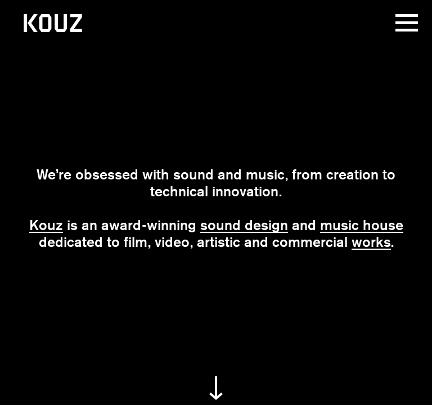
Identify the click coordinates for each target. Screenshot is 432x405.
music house (361, 225)
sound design (244, 225)
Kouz (46, 225)
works (371, 241)
